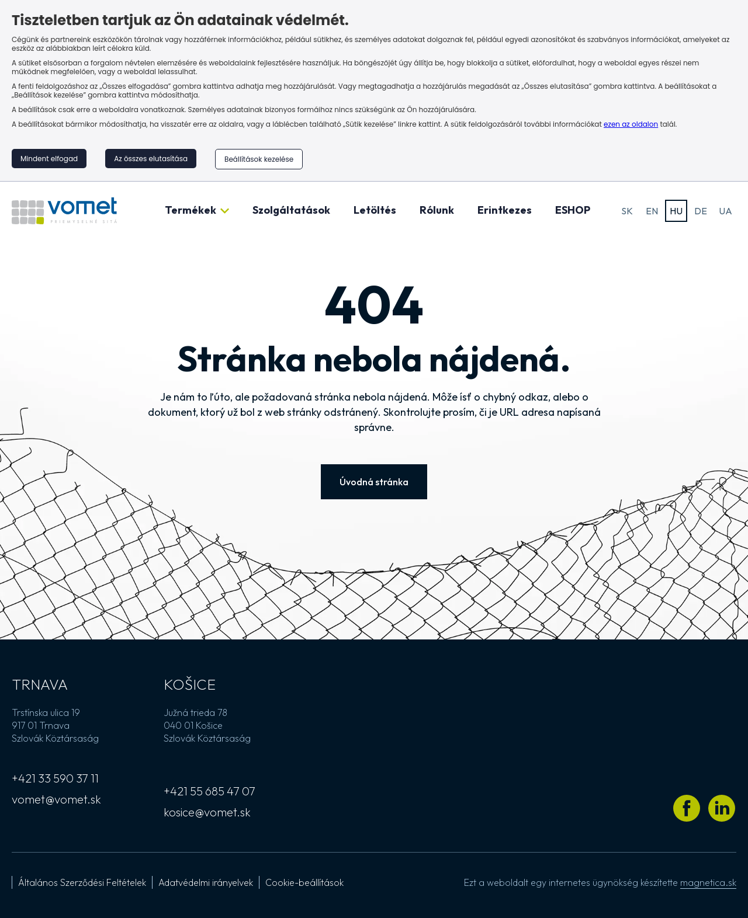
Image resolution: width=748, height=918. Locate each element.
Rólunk (437, 210)
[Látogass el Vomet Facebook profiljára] (686, 808)
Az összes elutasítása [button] (151, 159)
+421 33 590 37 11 (55, 778)
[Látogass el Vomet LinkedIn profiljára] (721, 808)
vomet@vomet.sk (56, 799)
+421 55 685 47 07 (209, 791)
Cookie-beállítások (304, 882)
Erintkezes (504, 210)
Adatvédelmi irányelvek (205, 882)
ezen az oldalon (631, 124)
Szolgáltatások (291, 210)
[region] (374, 90)
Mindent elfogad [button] (49, 159)
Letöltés (375, 210)
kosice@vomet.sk (207, 812)
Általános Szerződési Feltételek (82, 882)
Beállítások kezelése (258, 159)
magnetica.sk (708, 882)
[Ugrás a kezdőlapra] (64, 210)
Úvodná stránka (374, 482)
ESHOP (572, 210)
